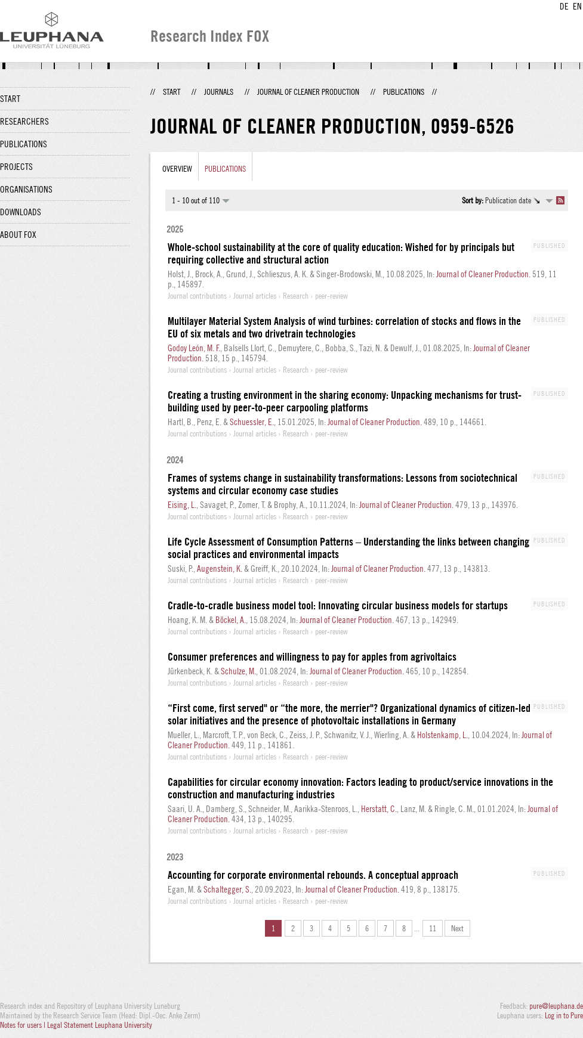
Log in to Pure (564, 1015)
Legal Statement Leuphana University (99, 1025)
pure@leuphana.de (556, 1006)
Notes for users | (23, 1025)
